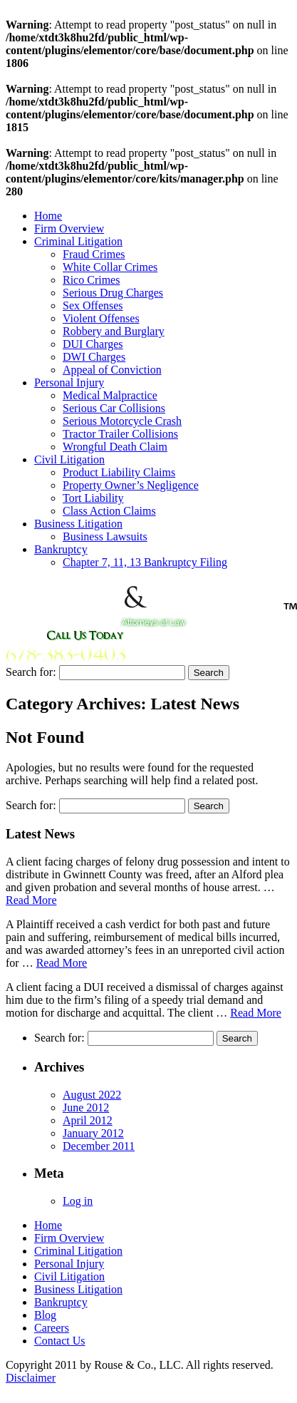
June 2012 (86, 1107)
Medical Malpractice (110, 395)
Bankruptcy (61, 549)
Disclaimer (31, 1378)
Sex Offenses (93, 305)
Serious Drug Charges (113, 293)
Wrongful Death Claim (115, 447)
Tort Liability (93, 498)
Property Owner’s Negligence (131, 485)
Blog (45, 1315)
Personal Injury (69, 382)
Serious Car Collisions (114, 408)
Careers (51, 1328)
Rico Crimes (91, 280)
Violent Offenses (101, 318)
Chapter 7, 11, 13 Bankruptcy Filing (145, 562)
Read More (31, 900)
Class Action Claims (109, 511)
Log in (78, 1201)
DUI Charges (93, 344)
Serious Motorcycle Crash (122, 421)
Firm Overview (69, 228)
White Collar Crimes (110, 267)
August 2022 (92, 1095)
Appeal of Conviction (112, 370)
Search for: (31, 672)
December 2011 (99, 1146)
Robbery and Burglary (114, 331)
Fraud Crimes (94, 254)
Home (48, 216)
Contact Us (59, 1341)
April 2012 (88, 1120)
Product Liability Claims (119, 472)
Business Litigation (78, 524)
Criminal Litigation (78, 241)
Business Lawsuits (105, 536)
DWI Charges (94, 357)
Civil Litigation (69, 459)
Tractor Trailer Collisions (120, 434)
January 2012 (93, 1133)
